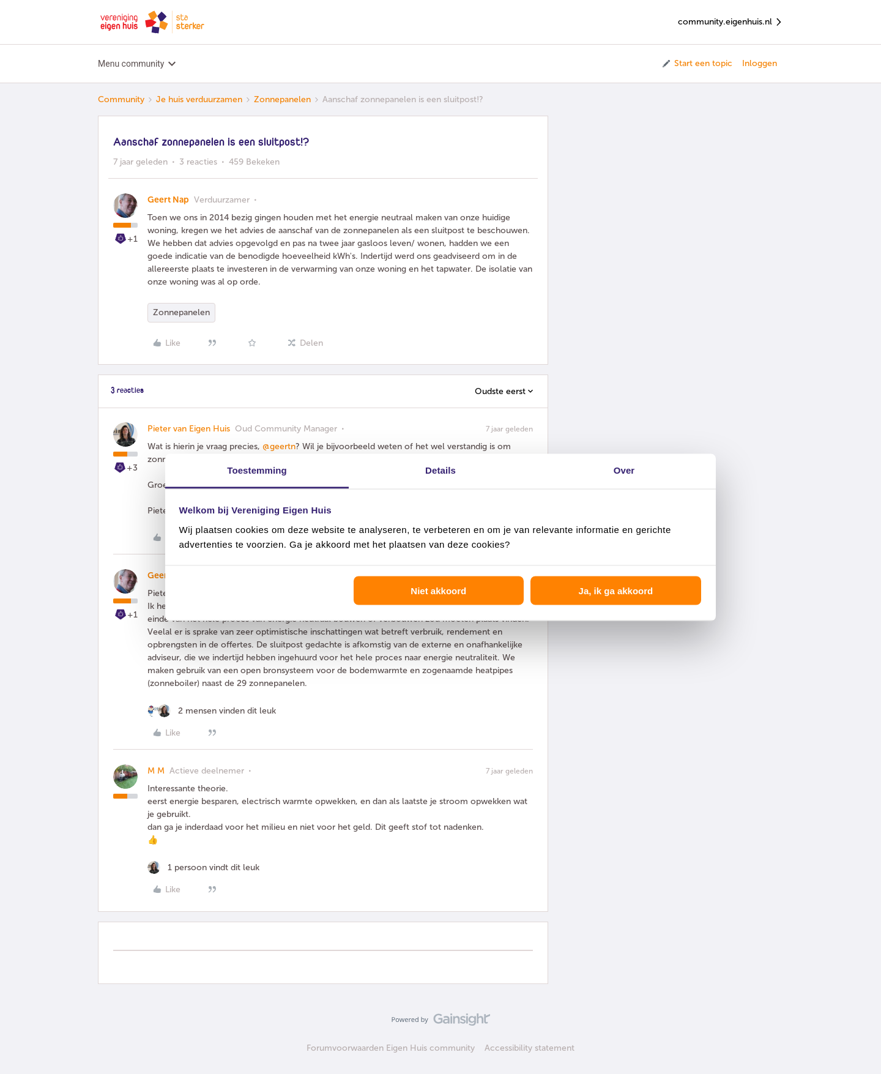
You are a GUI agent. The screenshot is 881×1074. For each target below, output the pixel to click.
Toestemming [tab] (257, 469)
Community (121, 99)
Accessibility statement (529, 1048)
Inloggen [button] (759, 63)
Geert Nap (168, 200)
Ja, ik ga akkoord (616, 591)
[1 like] (203, 867)
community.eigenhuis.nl (730, 22)
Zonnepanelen (282, 99)
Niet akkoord (438, 591)
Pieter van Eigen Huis (188, 428)
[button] (696, 63)
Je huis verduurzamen (199, 99)
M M (156, 771)
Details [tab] (440, 469)
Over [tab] (624, 469)
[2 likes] (211, 710)
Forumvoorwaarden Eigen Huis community (391, 1048)
